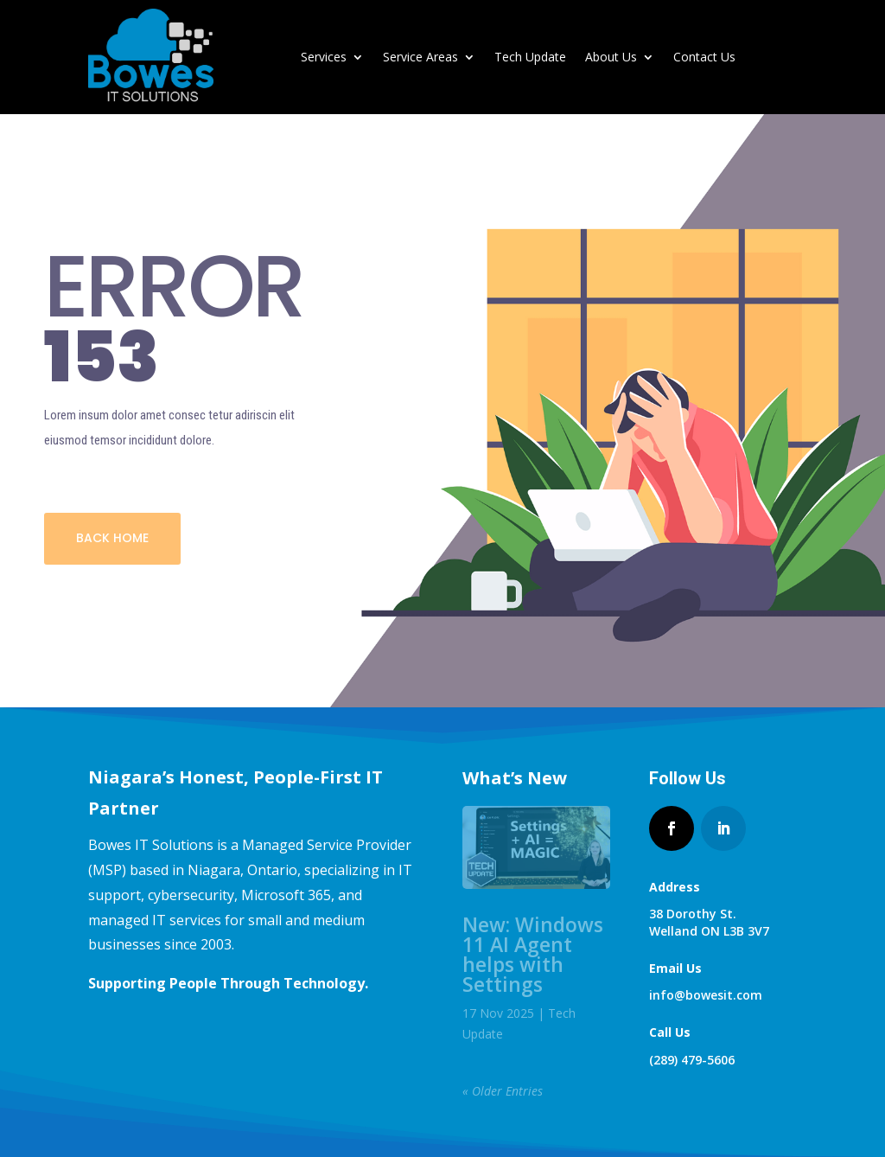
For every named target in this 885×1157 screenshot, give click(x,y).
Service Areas (420, 56)
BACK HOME (112, 538)
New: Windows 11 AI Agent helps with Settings (532, 954)
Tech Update (530, 56)
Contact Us (704, 56)
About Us (611, 56)
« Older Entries (502, 1091)
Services (324, 56)
